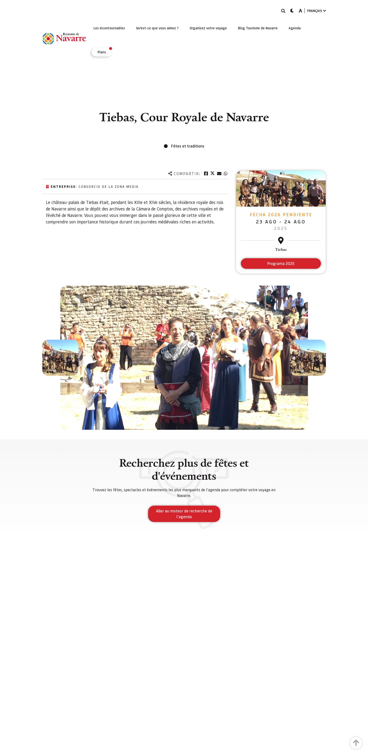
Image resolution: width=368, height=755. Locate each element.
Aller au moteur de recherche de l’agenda (184, 513)
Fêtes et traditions (187, 145)
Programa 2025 (280, 263)
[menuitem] (109, 28)
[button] (60, 358)
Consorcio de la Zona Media (108, 186)
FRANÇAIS (316, 10)
